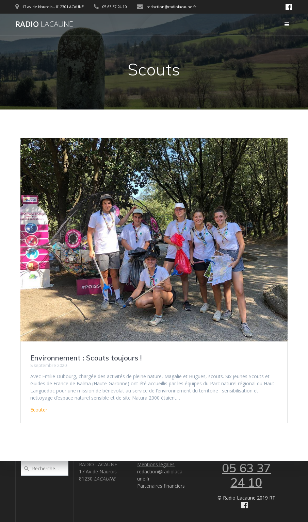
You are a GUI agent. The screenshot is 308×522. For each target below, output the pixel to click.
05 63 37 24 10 (246, 475)
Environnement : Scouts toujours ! (86, 357)
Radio (44, 24)
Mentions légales (156, 464)
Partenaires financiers (161, 486)
